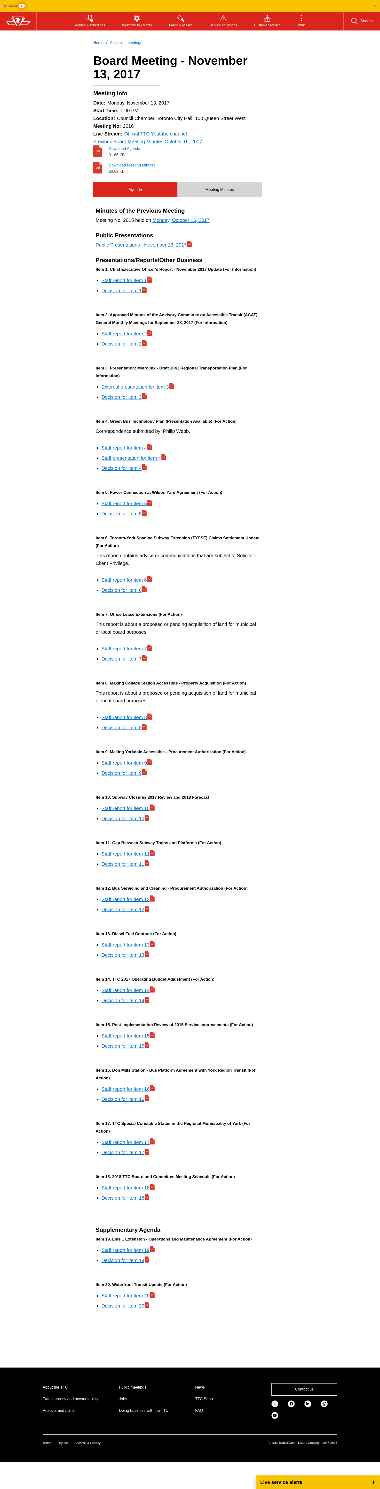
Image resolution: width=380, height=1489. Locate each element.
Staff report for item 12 (126, 899)
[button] (190, 6)
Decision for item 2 (122, 343)
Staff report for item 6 (124, 580)
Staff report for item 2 (124, 333)
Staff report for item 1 (124, 280)
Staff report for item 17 (126, 1142)
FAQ (199, 1410)
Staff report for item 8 (124, 717)
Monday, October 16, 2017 (180, 220)
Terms (47, 1443)
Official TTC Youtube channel (155, 133)
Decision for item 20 (123, 1306)
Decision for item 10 (123, 818)
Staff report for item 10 (126, 808)
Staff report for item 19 (126, 1250)
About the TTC (55, 1387)
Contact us (304, 1389)
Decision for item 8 (122, 727)
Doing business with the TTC (143, 1410)
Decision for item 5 (122, 513)
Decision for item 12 (123, 909)
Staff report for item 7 (124, 648)
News (200, 1387)
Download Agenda (124, 149)
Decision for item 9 (122, 773)
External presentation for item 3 (135, 387)
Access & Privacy (88, 1443)
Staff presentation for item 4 (131, 458)
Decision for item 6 (122, 590)
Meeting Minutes (219, 190)
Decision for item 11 (123, 864)
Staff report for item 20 (126, 1295)
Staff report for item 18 (126, 1187)
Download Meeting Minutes (132, 165)
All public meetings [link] (126, 43)
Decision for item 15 (123, 1046)
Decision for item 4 (122, 468)
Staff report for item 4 (124, 448)
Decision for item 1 (122, 290)
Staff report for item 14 (126, 990)
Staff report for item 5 (124, 503)
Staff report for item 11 (126, 854)
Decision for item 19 (123, 1260)
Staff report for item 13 (126, 945)
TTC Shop (204, 1399)
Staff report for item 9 (124, 763)
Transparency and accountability (70, 1399)
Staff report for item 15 (126, 1035)
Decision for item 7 (122, 659)
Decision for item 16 (123, 1099)
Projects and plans (59, 1410)
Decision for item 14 (123, 1000)
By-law (63, 1443)
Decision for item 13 (123, 955)
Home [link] (98, 43)
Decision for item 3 (122, 397)
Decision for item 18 (123, 1198)
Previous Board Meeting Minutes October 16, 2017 (147, 141)
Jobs (123, 1399)
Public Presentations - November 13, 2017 (141, 245)
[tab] (135, 189)
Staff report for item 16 (126, 1089)
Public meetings (132, 1387)
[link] (274, 1403)
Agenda (135, 190)
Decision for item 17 (123, 1152)
